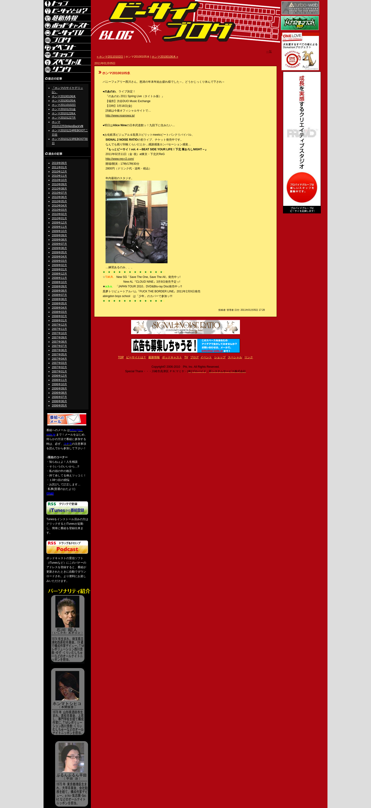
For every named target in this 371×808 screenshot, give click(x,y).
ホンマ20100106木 (64, 96)
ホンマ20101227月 (64, 117)
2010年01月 (59, 218)
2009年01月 (59, 269)
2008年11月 (59, 278)
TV (186, 357)
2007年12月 (59, 324)
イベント (206, 357)
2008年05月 (59, 303)
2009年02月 (59, 265)
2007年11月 (59, 329)
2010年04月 (59, 205)
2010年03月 (59, 210)
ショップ (219, 357)
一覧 (269, 51)
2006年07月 (59, 397)
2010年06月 (59, 197)
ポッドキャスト (172, 357)
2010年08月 (59, 188)
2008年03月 (59, 312)
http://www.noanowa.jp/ (120, 115)
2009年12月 (59, 222)
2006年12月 (59, 375)
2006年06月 (59, 401)
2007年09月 (59, 337)
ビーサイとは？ (136, 357)
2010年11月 (59, 175)
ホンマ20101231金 (64, 109)
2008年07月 (59, 295)
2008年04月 (59, 307)
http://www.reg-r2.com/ (120, 158)
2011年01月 (59, 167)
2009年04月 (59, 256)
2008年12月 (59, 273)
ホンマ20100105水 (64, 100)
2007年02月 (59, 367)
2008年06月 (59, 299)
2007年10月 (59, 333)
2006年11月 (59, 380)
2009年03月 (59, 261)
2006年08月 (59, 392)
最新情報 (154, 357)
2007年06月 (59, 350)
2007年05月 (59, 354)
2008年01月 (59, 320)
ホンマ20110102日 (64, 105)
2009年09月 (59, 235)
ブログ (194, 357)
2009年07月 (59, 244)
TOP (121, 357)
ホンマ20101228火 (64, 113)
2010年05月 (59, 201)
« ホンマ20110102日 (110, 56)
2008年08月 (59, 290)
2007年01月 (59, 371)
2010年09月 (59, 184)
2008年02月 (59, 316)
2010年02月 (59, 214)
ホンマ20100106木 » (165, 56)
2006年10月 (59, 384)
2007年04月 (59, 358)
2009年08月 (59, 239)
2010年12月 (59, 171)
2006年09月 (59, 388)
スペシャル (235, 357)
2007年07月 (59, 346)
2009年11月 (59, 227)
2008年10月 (59, 282)
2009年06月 (59, 248)
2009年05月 (59, 252)
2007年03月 (59, 363)
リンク (248, 357)
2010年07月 (59, 192)
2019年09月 (59, 163)
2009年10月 (59, 231)
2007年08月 (59, 341)
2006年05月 (59, 405)
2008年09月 (59, 286)
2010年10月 (59, 180)
